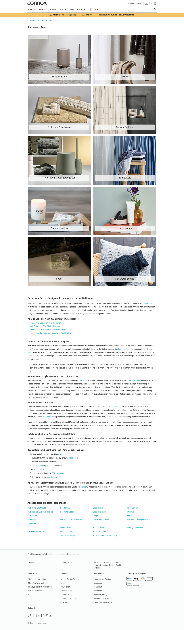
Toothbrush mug (132, 508)
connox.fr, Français (101, 595)
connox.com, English (102, 579)
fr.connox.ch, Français (103, 598)
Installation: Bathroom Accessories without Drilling (50, 333)
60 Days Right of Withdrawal (40, 587)
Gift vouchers (66, 591)
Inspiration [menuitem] (82, 9)
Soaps (95, 516)
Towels (129, 516)
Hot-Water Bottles (67, 512)
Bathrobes (31, 520)
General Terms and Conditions (106, 562)
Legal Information (101, 565)
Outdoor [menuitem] (52, 9)
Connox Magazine (68, 598)
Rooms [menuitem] (42, 9)
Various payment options (136, 573)
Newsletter (65, 587)
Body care (31, 524)
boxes (29, 352)
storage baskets (123, 349)
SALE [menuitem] (95, 9)
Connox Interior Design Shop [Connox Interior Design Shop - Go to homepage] (37, 3)
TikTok (46, 615)
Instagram (29, 615)
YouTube (50, 615)
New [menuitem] (72, 9)
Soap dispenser (99, 512)
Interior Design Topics (70, 579)
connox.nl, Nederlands (103, 602)
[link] (155, 3)
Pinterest (42, 615)
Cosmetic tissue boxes (36, 531)
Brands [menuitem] (63, 9)
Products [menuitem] (31, 9)
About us (64, 573)
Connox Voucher (68, 595)
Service (31, 562)
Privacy (112, 565)
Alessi (117, 406)
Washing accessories (134, 527)
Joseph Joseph (133, 380)
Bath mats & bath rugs (36, 508)
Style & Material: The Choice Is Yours (44, 326)
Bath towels (32, 516)
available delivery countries (122, 15)
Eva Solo (82, 380)
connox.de (98, 583)
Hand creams (65, 508)
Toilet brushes (99, 527)
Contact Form (66, 562)
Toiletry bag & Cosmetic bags (105, 535)
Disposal (31, 595)
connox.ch (98, 591)
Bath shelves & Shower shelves (40, 512)
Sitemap (64, 602)
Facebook (34, 615)
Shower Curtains (67, 531)
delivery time (56, 477)
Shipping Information (37, 579)
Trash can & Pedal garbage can (138, 520)
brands (62, 454)
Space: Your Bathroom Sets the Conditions (47, 323)
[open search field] (155, 10)
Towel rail (130, 512)
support (41, 466)
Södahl (48, 417)
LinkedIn (38, 615)
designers (74, 458)
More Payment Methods (38, 583)
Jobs (63, 583)
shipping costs (39, 469)
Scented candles (67, 527)
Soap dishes (98, 508)
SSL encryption (58, 473)
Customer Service (134, 3)
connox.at (98, 587)
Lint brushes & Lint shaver (71, 520)
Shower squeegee (67, 535)
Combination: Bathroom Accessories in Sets (47, 329)
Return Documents (36, 591)
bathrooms (148, 303)
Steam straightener (101, 520)
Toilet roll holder (99, 531)
